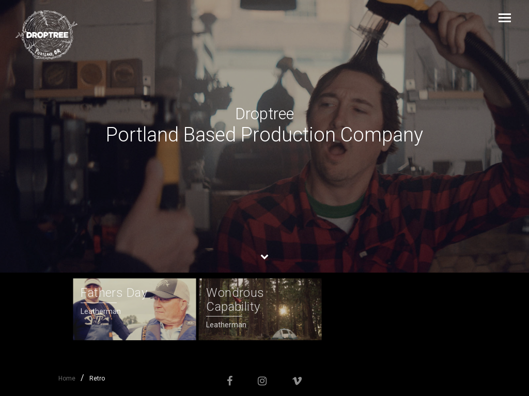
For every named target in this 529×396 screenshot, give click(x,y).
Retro (97, 378)
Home (66, 378)
